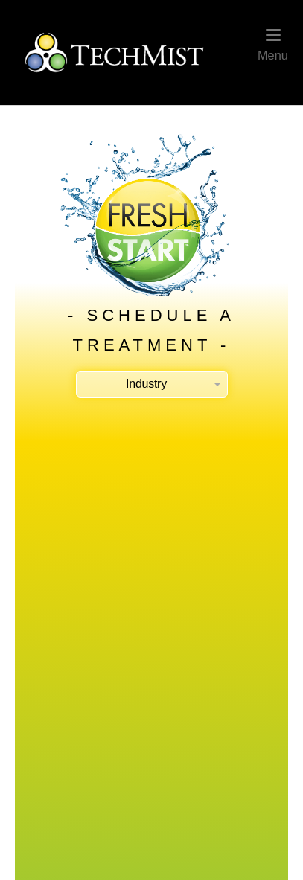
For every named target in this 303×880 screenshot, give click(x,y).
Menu (273, 45)
